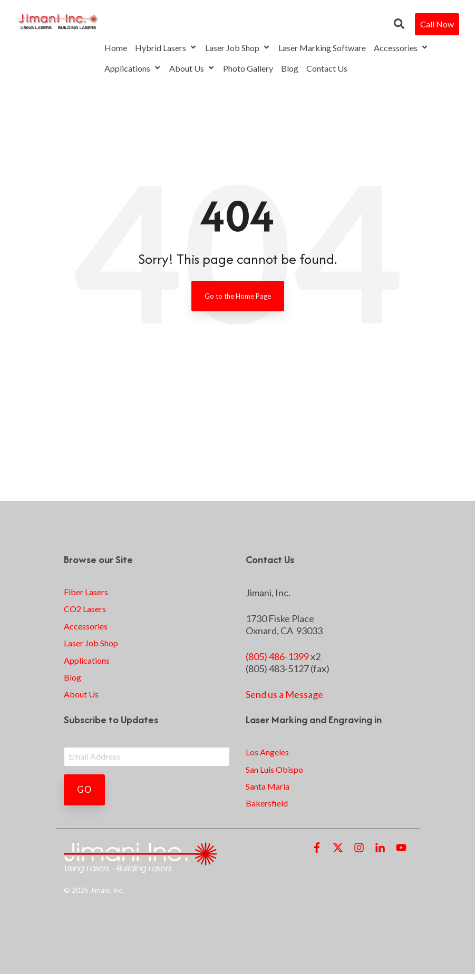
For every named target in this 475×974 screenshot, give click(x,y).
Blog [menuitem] (72, 677)
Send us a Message (284, 694)
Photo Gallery (248, 68)
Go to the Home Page (238, 296)
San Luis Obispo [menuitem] (274, 769)
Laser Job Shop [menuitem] (91, 643)
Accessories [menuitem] (86, 626)
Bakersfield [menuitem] (267, 803)
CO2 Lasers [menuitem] (85, 609)
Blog (289, 68)
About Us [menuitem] (81, 694)
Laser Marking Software (322, 48)
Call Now (437, 24)
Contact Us (326, 68)
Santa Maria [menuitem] (267, 786)
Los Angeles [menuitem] (267, 752)
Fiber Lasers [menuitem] (86, 592)
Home (115, 48)
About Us (192, 68)
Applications (132, 68)
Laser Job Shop (237, 47)
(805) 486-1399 (277, 656)
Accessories (401, 47)
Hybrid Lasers (166, 47)
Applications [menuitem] (87, 660)
